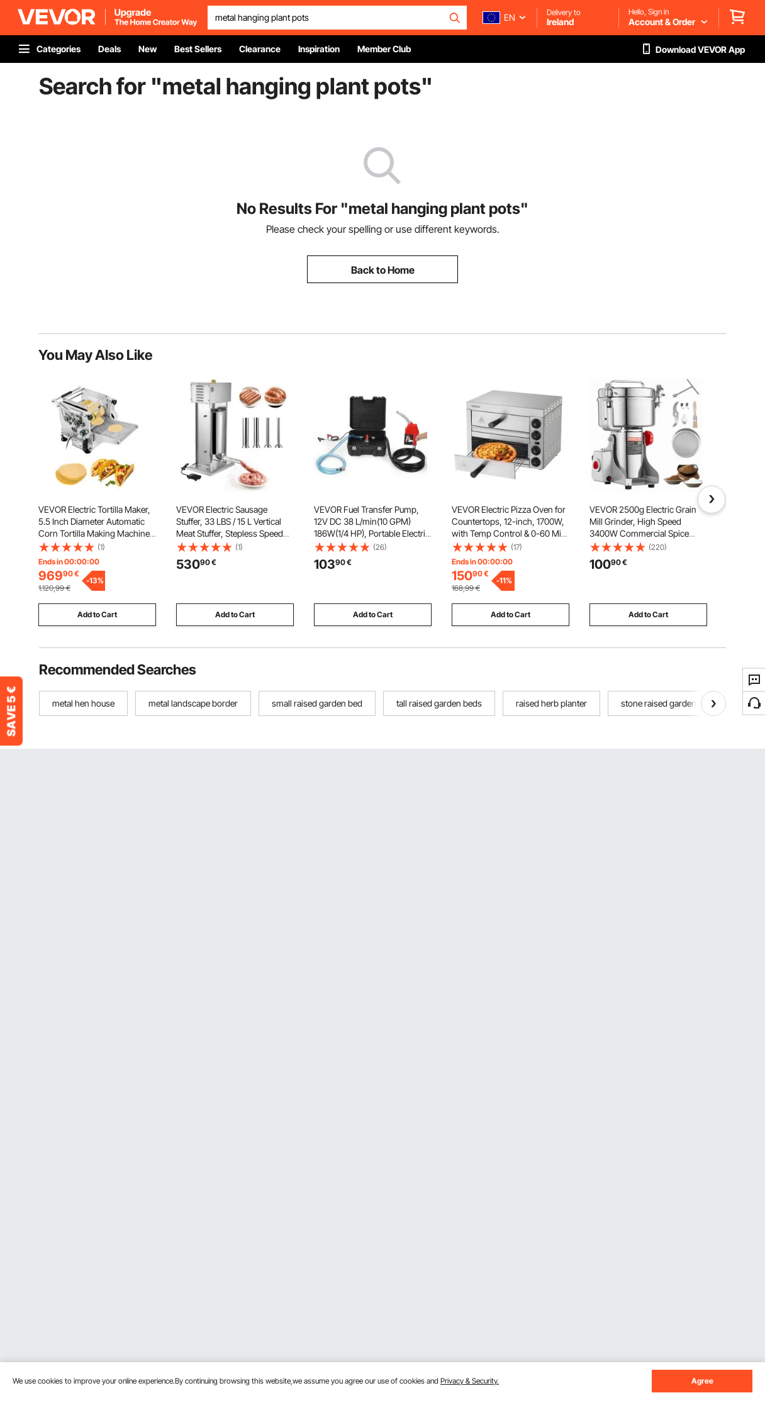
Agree (702, 1380)
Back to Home (383, 270)
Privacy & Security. (469, 1380)
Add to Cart (97, 614)
